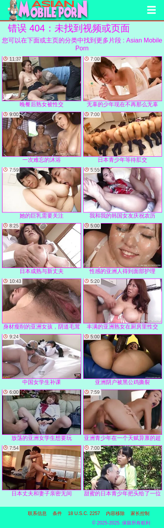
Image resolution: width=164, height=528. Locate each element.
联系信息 (37, 513)
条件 (57, 513)
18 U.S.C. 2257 (84, 513)
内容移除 (115, 513)
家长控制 (140, 513)
